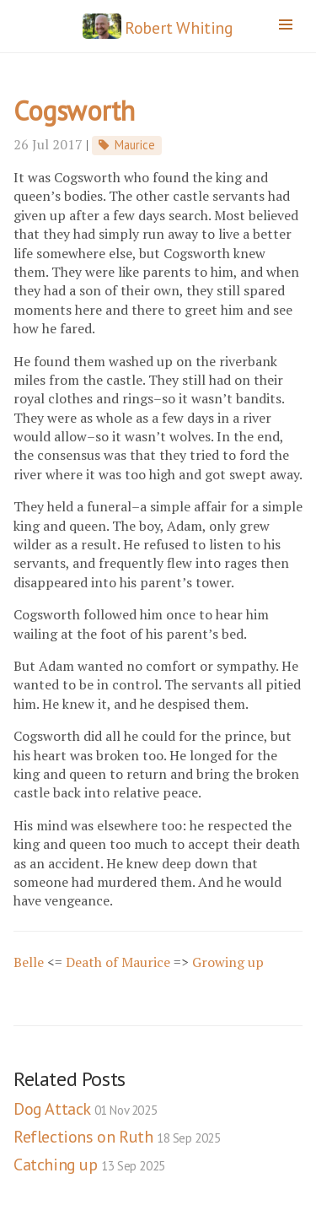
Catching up (89, 1164)
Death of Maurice (118, 962)
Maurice (135, 145)
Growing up (228, 962)
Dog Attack (85, 1109)
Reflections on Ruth (117, 1137)
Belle (28, 962)
